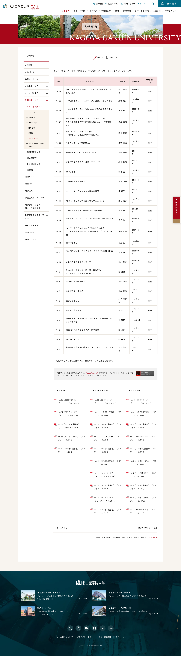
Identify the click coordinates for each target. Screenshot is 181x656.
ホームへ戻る (62, 528)
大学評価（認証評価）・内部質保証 (32, 206)
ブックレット (33, 138)
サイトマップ (120, 637)
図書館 (30, 170)
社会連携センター (34, 164)
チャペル (31, 112)
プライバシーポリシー (86, 637)
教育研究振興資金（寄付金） (34, 217)
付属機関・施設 (32, 100)
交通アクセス (31, 239)
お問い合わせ (31, 232)
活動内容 (31, 117)
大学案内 (30, 56)
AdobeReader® (92, 373)
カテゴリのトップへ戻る (147, 528)
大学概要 (29, 65)
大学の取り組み (32, 86)
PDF (150, 91)
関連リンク (30, 176)
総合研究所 (32, 158)
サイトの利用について (64, 637)
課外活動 (31, 128)
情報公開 (29, 183)
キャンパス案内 (32, 93)
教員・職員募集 (32, 225)
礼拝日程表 (32, 122)
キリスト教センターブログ (36, 145)
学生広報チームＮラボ (34, 197)
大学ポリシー (31, 72)
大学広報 (29, 190)
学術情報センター (34, 152)
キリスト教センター (35, 106)
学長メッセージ (32, 79)
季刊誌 (30, 133)
